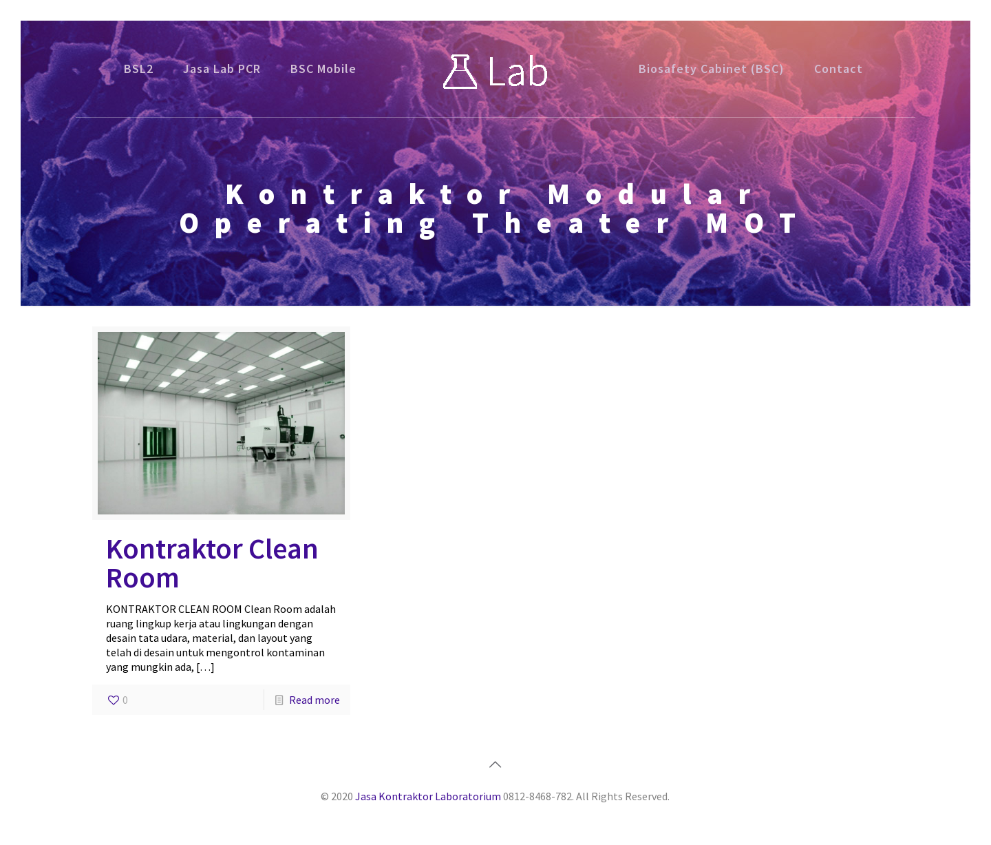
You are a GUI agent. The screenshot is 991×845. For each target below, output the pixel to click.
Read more (314, 700)
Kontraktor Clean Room (212, 562)
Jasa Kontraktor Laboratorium (428, 796)
